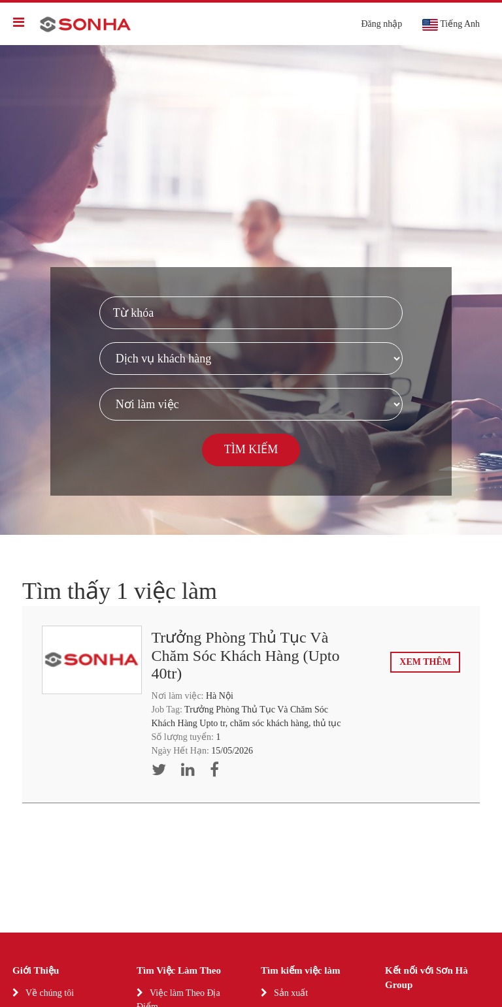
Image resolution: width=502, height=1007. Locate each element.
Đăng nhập (381, 24)
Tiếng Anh (451, 25)
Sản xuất (291, 993)
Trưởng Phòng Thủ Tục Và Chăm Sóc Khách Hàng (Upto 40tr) (246, 655)
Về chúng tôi (49, 993)
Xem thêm (425, 662)
